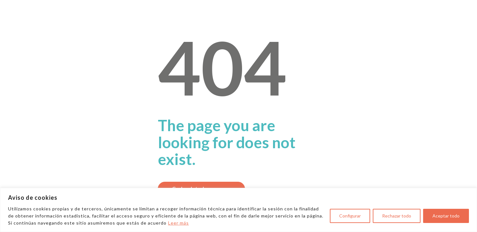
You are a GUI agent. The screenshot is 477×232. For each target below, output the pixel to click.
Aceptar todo (446, 215)
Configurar (350, 215)
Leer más (178, 223)
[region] (238, 210)
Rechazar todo (396, 215)
